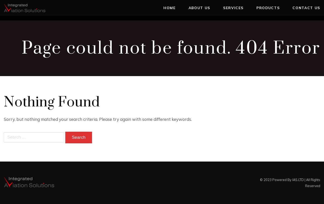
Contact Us (306, 8)
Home (169, 8)
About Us (199, 8)
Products (268, 8)
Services (233, 8)
